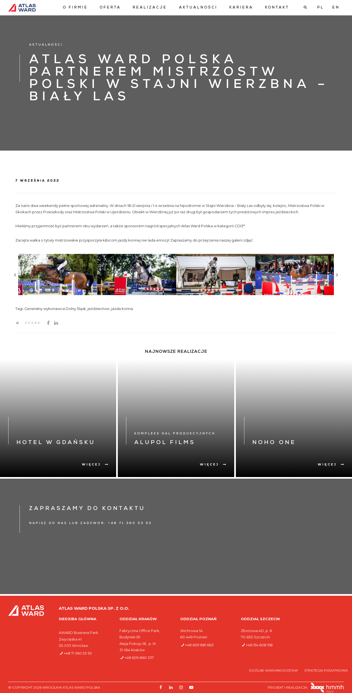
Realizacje (150, 8)
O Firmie (75, 8)
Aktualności (198, 8)
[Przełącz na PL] (320, 7)
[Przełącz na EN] (336, 7)
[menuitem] (75, 7)
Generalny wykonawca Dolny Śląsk (55, 308)
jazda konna (122, 308)
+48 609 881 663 (199, 645)
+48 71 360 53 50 (78, 653)
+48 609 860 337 (139, 657)
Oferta (110, 8)
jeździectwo (99, 308)
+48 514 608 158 (259, 645)
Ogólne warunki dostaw (274, 670)
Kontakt (277, 8)
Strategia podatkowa (326, 670)
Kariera (241, 8)
